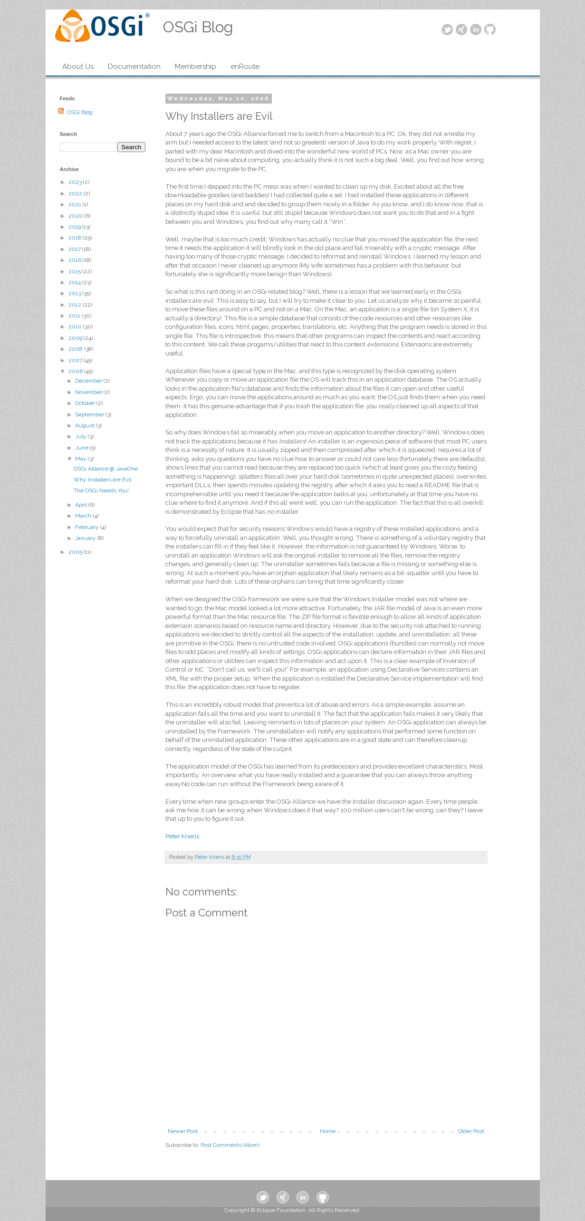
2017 (75, 249)
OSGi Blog (80, 112)
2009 (76, 338)
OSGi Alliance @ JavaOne (106, 468)
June (82, 447)
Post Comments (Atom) (230, 1145)
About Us (78, 66)
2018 (75, 237)
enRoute (244, 66)
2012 (75, 304)
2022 (76, 193)
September (90, 414)
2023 (75, 182)
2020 (76, 215)
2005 (76, 551)
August (85, 425)
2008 (76, 349)
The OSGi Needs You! (101, 490)
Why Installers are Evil (102, 479)
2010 (75, 326)
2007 (76, 360)
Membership (195, 66)
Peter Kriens (182, 836)
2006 (76, 371)
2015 (75, 271)
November (89, 392)
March (84, 515)
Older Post (471, 1131)
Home (328, 1131)
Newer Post (183, 1131)
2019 (75, 226)
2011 (75, 315)
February (87, 527)
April (81, 504)
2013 (75, 293)
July (81, 436)
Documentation (134, 66)
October (85, 403)
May (81, 458)
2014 (75, 282)
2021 (75, 204)
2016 (75, 260)
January (86, 538)
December (89, 380)
